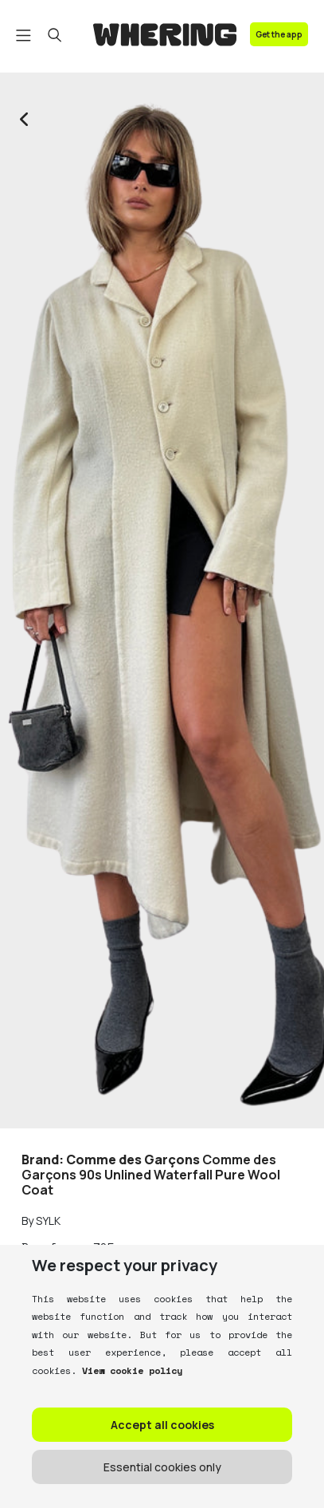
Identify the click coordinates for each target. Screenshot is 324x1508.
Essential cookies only (162, 1467)
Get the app (279, 34)
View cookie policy (129, 1370)
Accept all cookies (162, 1424)
